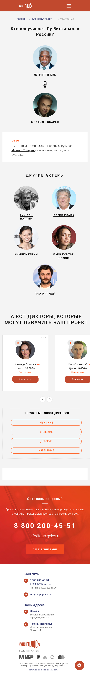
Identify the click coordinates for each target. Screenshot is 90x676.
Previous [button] (43, 399)
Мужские (46, 422)
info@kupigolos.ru (45, 536)
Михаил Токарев (23, 150)
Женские (46, 431)
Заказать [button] (25, 379)
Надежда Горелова (25, 364)
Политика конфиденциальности (43, 670)
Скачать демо (25, 372)
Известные (46, 450)
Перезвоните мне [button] (45, 549)
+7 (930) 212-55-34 (40, 584)
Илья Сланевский (78, 364)
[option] (25, 363)
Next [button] (50, 399)
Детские (46, 441)
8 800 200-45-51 (45, 525)
